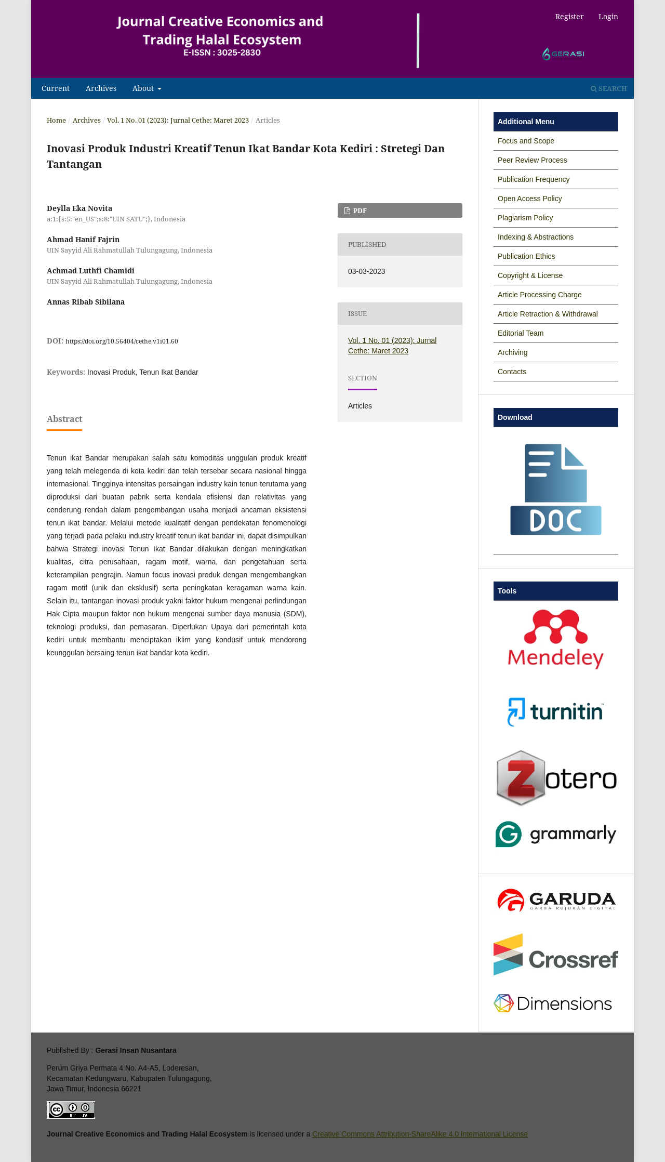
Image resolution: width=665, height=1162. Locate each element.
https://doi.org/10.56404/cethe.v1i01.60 (121, 341)
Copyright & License (530, 275)
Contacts (512, 371)
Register (569, 16)
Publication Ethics (526, 256)
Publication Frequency (534, 179)
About (144, 88)
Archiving (513, 352)
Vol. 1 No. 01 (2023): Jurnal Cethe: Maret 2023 (178, 120)
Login (608, 16)
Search (609, 88)
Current (56, 88)
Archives (101, 88)
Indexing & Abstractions (536, 237)
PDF (359, 210)
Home (56, 120)
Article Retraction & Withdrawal (548, 314)
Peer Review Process (532, 160)
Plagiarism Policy (525, 218)
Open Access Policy (530, 198)
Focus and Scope (526, 141)
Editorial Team (520, 333)
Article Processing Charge (540, 294)
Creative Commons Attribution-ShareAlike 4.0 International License (420, 1134)
